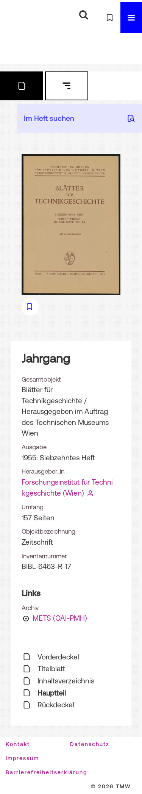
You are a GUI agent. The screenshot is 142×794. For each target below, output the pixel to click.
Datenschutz (89, 744)
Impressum (22, 758)
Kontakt (18, 744)
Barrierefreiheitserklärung (46, 772)
